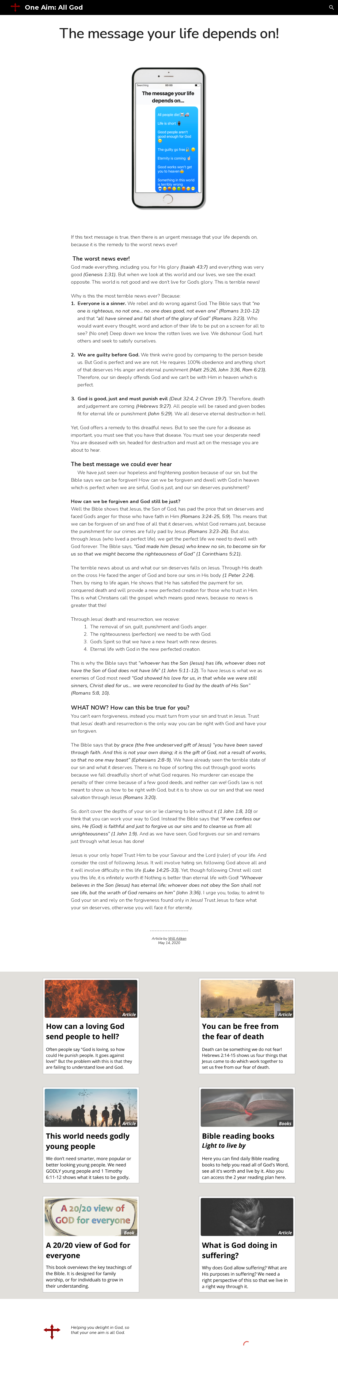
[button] (331, 7)
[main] (169, 33)
